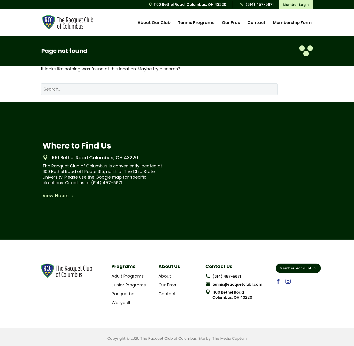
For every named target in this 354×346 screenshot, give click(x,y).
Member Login (296, 4)
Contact (256, 22)
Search (298, 89)
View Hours (59, 196)
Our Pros (231, 22)
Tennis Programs (196, 22)
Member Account (298, 268)
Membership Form (292, 22)
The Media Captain (229, 338)
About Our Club (154, 22)
